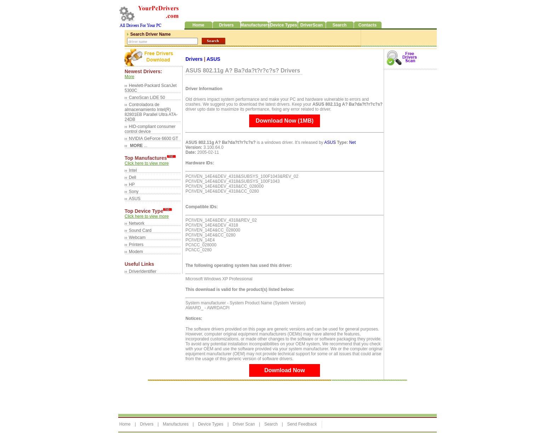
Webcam (137, 237)
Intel (133, 170)
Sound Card (140, 230)
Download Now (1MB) (285, 121)
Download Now (284, 370)
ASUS (135, 198)
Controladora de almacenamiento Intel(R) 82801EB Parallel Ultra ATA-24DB (151, 112)
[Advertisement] (247, 395)
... (138, 145)
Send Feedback (302, 424)
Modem (136, 251)
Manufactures (176, 424)
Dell (132, 177)
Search (271, 424)
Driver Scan (244, 424)
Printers (136, 244)
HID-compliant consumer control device (150, 129)
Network (136, 223)
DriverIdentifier (142, 271)
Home (125, 424)
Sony (133, 191)
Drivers (194, 59)
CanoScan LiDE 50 (147, 97)
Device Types (210, 424)
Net (352, 142)
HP (132, 184)
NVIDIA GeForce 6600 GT (153, 138)
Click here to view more (147, 163)
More (129, 76)
